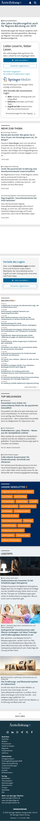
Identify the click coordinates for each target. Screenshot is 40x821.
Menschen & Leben (10, 516)
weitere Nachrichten (32, 387)
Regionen (5, 748)
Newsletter (6, 790)
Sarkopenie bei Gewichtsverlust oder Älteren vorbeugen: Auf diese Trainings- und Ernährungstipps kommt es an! (19, 632)
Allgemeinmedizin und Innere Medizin (17, 491)
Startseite (5, 739)
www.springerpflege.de (10, 800)
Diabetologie (22, 501)
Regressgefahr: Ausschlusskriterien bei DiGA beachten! (19, 199)
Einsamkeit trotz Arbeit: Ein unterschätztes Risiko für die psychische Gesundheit (19, 348)
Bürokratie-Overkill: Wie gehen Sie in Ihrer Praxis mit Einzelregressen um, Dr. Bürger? (19, 137)
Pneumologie (24, 525)
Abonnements (7, 785)
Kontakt (4, 770)
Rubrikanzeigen (7, 783)
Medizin (4, 741)
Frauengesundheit (9, 506)
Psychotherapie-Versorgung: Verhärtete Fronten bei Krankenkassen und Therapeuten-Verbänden (18, 330)
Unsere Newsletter (13, 487)
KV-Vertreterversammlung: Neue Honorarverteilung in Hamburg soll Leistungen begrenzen (20, 378)
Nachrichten (7, 300)
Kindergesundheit (22, 511)
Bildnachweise (7, 773)
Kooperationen (7, 751)
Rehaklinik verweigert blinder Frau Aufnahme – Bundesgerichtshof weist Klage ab (18, 366)
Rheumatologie (23, 535)
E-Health (33, 501)
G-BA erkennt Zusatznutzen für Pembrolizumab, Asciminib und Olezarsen (18, 354)
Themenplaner (7, 781)
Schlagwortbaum (8, 759)
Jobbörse (5, 753)
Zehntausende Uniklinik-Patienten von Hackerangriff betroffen (15, 312)
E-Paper (4, 788)
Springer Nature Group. (21, 815)
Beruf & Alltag (20, 496)
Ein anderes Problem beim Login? (16, 74)
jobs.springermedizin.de (10, 803)
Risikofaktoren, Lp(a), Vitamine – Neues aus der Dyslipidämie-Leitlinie (19, 431)
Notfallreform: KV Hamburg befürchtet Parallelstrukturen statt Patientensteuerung (17, 372)
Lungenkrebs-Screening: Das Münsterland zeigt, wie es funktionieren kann (20, 306)
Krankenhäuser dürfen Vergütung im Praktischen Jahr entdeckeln (19, 342)
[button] (38, 2)
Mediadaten (6, 778)
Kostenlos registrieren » (20, 66)
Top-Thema (7, 496)
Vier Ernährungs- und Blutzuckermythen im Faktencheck (19, 682)
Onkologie (28, 520)
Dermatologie (8, 501)
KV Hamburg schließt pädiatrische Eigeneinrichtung (20, 383)
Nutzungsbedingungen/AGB (12, 761)
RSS (3, 792)
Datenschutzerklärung (10, 763)
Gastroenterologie (27, 506)
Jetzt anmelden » (20, 60)
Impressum (6, 768)
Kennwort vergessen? (12, 71)
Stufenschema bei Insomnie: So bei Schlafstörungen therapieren (17, 581)
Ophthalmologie (8, 525)
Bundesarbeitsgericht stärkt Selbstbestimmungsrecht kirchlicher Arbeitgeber (18, 324)
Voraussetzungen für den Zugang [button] (20, 113)
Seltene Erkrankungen (11, 540)
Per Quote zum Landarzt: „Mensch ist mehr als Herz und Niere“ (20, 360)
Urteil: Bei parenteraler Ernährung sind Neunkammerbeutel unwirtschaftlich (19, 170)
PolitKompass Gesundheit (12, 530)
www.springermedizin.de (11, 798)
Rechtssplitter (8, 535)
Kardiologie (7, 511)
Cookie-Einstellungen (9, 766)
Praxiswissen (6, 744)
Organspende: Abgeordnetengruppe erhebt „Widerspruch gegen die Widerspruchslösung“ (17, 336)
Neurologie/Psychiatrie (11, 520)
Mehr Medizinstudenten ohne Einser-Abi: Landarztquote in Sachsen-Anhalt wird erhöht (18, 318)
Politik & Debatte (8, 746)
